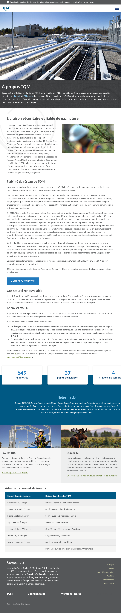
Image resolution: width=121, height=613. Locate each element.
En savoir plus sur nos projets (15, 472)
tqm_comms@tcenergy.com (19, 357)
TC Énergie (28, 96)
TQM (10, 593)
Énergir (17, 96)
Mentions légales (71, 593)
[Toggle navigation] (117, 8)
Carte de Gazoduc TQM (23, 281)
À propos (110, 565)
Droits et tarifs (108, 580)
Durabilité (110, 576)
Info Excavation (105, 593)
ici (16, 353)
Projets (111, 568)
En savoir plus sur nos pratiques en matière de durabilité (92, 475)
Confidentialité (36, 593)
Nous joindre (109, 583)
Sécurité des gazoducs (105, 572)
